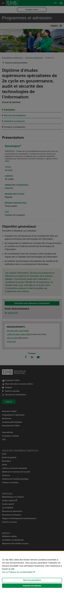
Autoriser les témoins (32, 586)
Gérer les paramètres (32, 580)
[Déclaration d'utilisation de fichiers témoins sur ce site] (32, 573)
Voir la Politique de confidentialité (17, 572)
